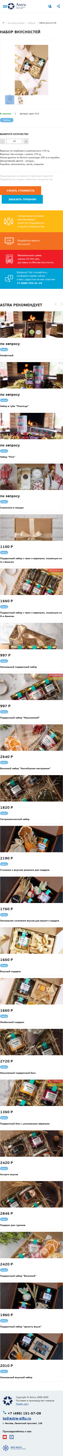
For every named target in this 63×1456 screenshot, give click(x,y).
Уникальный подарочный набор (18, 666)
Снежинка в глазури (12, 507)
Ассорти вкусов (9, 1174)
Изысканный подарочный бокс (18, 1072)
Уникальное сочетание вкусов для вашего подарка (29, 920)
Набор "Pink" (7, 456)
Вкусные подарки (16, 23)
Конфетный (6, 355)
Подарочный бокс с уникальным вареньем (25, 1123)
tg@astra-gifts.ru (17, 1418)
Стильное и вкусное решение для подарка (24, 869)
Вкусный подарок (10, 971)
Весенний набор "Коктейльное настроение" (25, 768)
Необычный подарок (12, 1022)
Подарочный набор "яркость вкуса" (20, 1326)
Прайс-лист (22, 1404)
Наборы (31, 23)
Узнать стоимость (21, 190)
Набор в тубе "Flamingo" (14, 406)
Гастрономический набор (14, 819)
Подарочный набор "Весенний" (18, 1275)
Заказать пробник (22, 199)
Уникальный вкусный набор (16, 1377)
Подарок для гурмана (12, 1225)
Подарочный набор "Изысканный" (20, 717)
